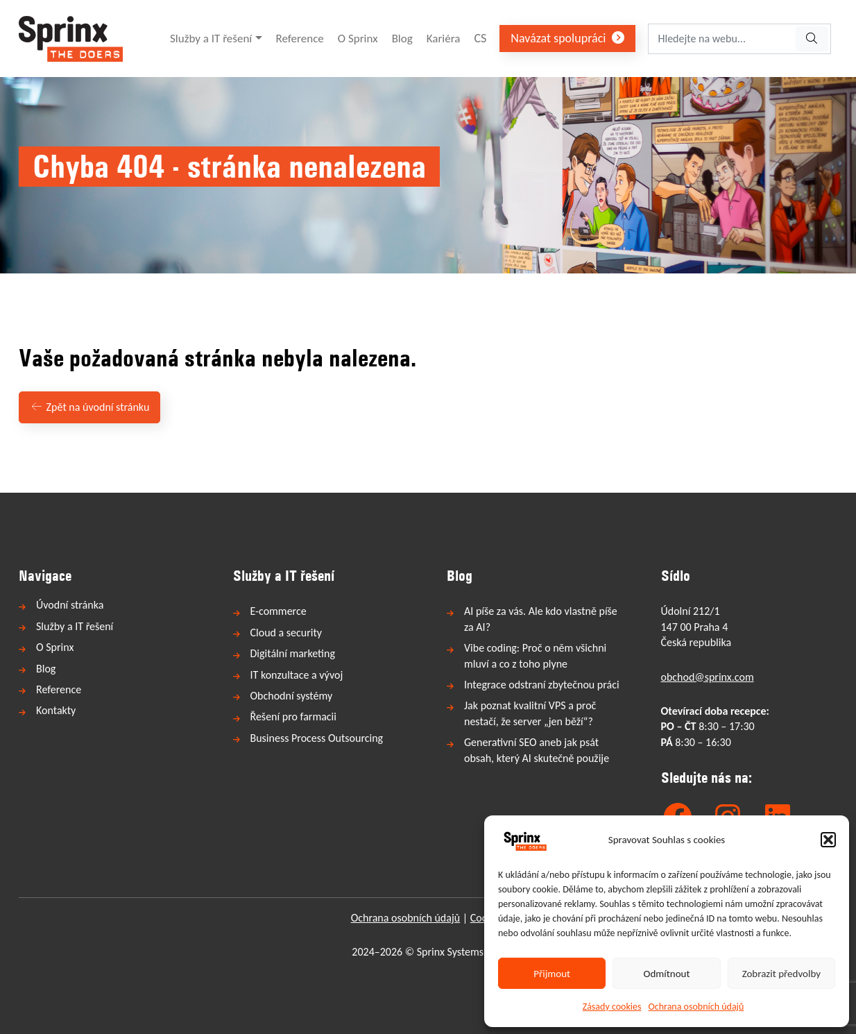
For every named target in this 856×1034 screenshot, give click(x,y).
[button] (828, 840)
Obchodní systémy (291, 695)
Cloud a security (286, 632)
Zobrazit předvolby (781, 973)
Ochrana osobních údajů (696, 1006)
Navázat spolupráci (567, 38)
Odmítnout (667, 973)
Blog (402, 38)
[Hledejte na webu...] (721, 39)
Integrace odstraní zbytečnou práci (541, 684)
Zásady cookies (612, 1006)
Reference (300, 38)
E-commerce (278, 611)
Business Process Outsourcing (317, 738)
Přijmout (551, 973)
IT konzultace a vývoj (296, 674)
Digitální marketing (292, 653)
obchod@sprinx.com (707, 677)
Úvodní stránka (69, 604)
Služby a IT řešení (211, 38)
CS (480, 38)
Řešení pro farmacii (293, 716)
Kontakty (56, 710)
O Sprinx (358, 38)
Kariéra (444, 38)
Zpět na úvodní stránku (89, 407)
